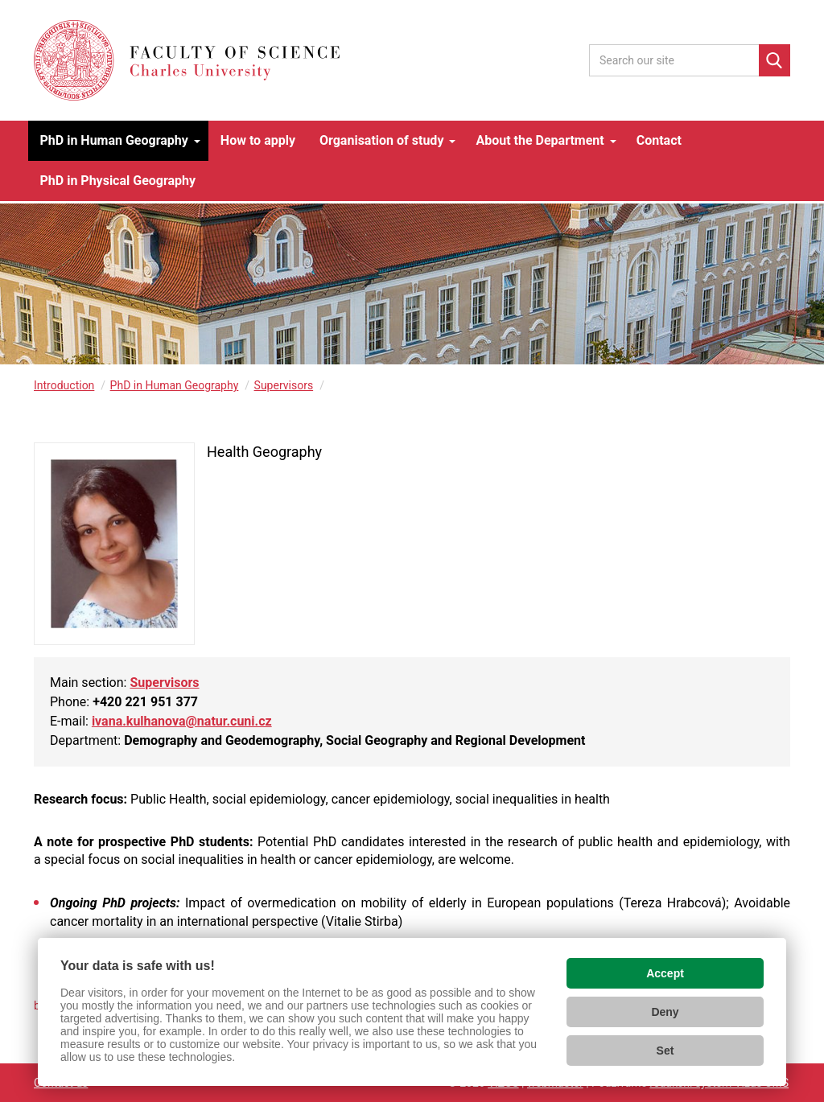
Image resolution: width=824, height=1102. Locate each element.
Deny (664, 1011)
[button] (118, 141)
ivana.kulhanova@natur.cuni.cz (182, 721)
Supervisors (284, 385)
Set (665, 1050)
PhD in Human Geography (174, 385)
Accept (665, 973)
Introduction (64, 385)
